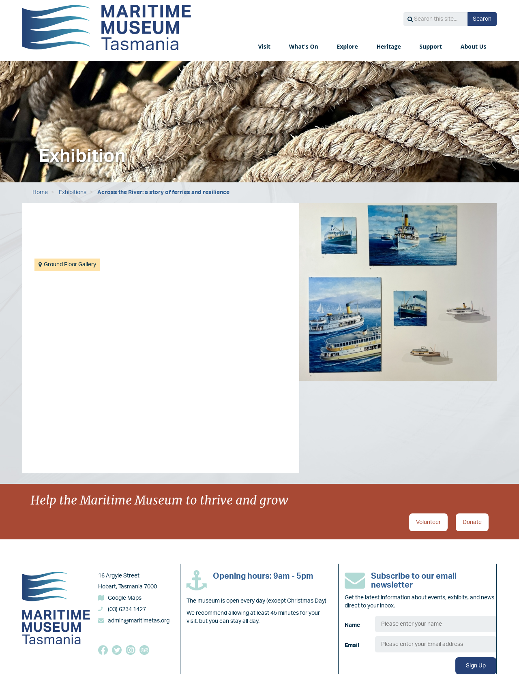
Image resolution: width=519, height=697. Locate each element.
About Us (474, 46)
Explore (348, 46)
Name (352, 625)
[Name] (435, 624)
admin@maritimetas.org (138, 621)
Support (431, 46)
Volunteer (428, 522)
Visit (265, 46)
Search (482, 19)
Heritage (389, 46)
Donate (472, 522)
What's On (304, 46)
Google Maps (125, 598)
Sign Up (476, 666)
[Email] (435, 644)
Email (352, 645)
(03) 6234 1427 (127, 609)
